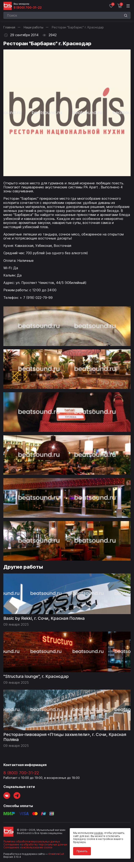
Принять (82, 851)
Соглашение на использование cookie (27, 847)
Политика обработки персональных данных (31, 841)
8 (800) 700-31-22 (28, 7)
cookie (98, 832)
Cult (56, 853)
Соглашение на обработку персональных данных (35, 844)
